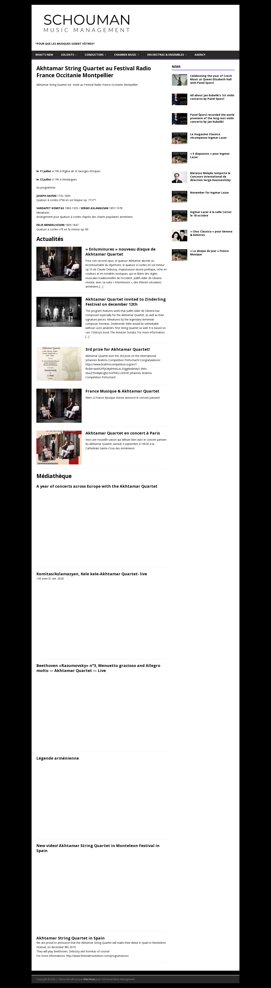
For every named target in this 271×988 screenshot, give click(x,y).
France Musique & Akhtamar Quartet (122, 391)
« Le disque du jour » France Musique (209, 252)
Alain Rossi (89, 979)
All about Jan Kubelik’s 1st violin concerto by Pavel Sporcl (212, 97)
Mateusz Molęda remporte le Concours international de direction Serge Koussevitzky (210, 176)
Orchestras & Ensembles (165, 54)
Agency (200, 54)
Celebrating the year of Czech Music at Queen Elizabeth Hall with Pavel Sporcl (211, 79)
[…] (101, 286)
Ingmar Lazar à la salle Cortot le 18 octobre (211, 213)
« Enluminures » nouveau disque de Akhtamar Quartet (120, 252)
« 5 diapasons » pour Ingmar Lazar (210, 155)
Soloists (67, 54)
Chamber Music (125, 54)
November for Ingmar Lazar (209, 192)
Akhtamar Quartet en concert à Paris (122, 433)
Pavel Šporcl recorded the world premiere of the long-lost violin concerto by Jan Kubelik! (212, 118)
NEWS (176, 67)
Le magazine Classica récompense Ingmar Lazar (208, 135)
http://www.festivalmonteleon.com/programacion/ (97, 956)
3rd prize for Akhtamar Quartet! (117, 349)
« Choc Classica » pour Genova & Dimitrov (211, 233)
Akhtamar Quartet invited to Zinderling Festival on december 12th (125, 302)
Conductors (94, 54)
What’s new (44, 54)
